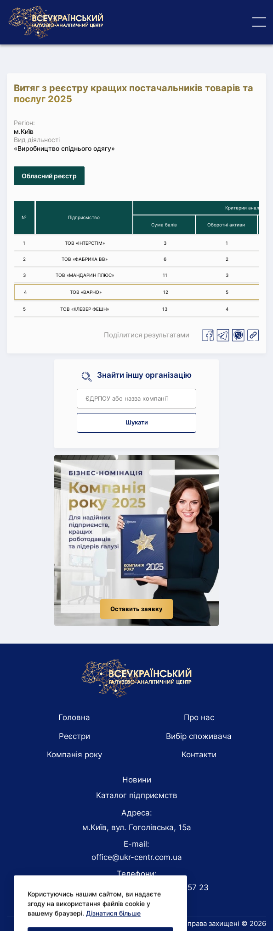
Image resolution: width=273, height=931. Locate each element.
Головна (74, 717)
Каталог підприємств (136, 795)
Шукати (136, 422)
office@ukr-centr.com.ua (136, 857)
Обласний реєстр (49, 176)
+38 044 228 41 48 (100, 887)
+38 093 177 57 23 (173, 887)
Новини (136, 779)
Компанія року (74, 754)
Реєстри (74, 736)
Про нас (199, 717)
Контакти (199, 754)
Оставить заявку (136, 609)
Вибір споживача (199, 736)
